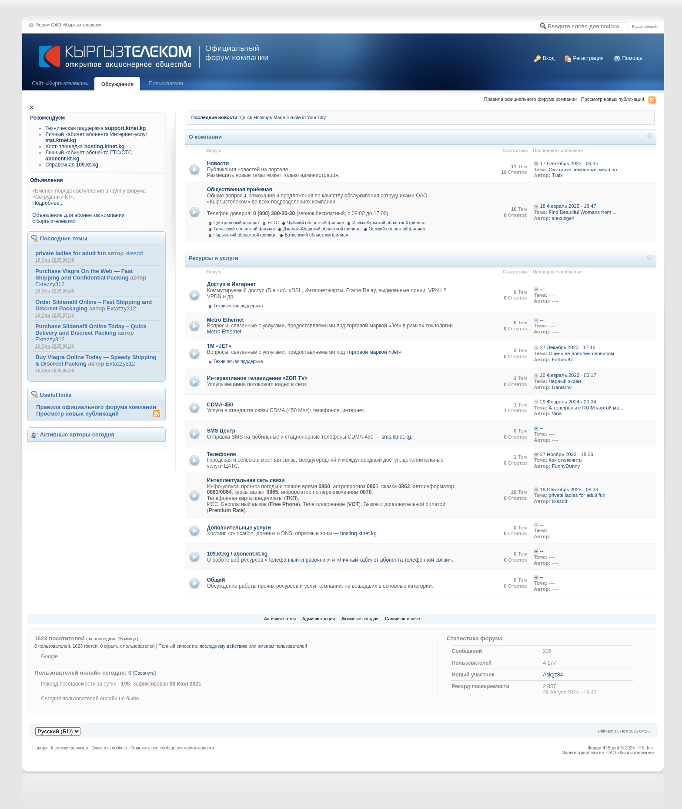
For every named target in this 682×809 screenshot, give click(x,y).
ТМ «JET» (219, 346)
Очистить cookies (109, 748)
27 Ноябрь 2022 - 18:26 (566, 454)
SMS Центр (221, 431)
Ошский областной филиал (397, 228)
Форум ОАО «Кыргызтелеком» (68, 24)
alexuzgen (563, 218)
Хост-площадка (84, 146)
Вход (544, 58)
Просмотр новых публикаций (612, 99)
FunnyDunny (566, 466)
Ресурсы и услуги (213, 258)
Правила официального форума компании (530, 99)
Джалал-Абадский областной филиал (322, 228)
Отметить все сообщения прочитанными (172, 748)
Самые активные (402, 618)
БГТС (273, 222)
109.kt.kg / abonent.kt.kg (237, 554)
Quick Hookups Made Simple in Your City (283, 117)
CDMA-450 (220, 405)
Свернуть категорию (649, 137)
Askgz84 (553, 675)
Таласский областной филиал (244, 228)
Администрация (318, 618)
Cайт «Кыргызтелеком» (60, 83)
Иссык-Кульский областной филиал (388, 222)
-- (541, 289)
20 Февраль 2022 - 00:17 (568, 375)
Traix (557, 175)
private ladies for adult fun (70, 253)
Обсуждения (117, 84)
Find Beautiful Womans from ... (583, 212)
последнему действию (223, 646)
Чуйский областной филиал (315, 222)
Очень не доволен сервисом (581, 353)
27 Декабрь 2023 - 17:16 (567, 347)
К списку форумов (69, 748)
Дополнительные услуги (239, 528)
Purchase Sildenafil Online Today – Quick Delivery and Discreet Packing (91, 329)
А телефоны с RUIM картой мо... (585, 407)
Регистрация (584, 58)
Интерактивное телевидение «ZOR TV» (257, 378)
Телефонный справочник (297, 560)
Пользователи (166, 83)
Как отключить (565, 460)
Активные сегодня (359, 618)
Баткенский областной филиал (316, 235)
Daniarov (562, 387)
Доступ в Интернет (231, 284)
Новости (218, 163)
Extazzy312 (49, 284)
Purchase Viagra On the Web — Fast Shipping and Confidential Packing (84, 274)
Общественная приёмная (239, 189)
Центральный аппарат (237, 222)
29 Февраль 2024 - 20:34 (568, 401)
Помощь (628, 58)
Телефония (221, 454)
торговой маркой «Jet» (374, 352)
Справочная (71, 165)
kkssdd (134, 253)
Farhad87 (562, 359)
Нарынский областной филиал (245, 235)
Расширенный (644, 26)
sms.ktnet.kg (396, 437)
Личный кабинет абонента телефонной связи (394, 560)
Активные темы (280, 618)
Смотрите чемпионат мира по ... (586, 169)
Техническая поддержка (95, 128)
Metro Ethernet (225, 320)
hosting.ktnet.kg (358, 533)
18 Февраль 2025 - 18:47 (568, 206)
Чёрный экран (564, 381)
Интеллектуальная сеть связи (246, 480)
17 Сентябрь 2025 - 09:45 (569, 163)
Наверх (39, 748)
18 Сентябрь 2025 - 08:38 (569, 489)
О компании (205, 136)
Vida (557, 413)
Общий (216, 580)
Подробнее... (48, 203)
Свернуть (144, 673)
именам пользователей (282, 646)
